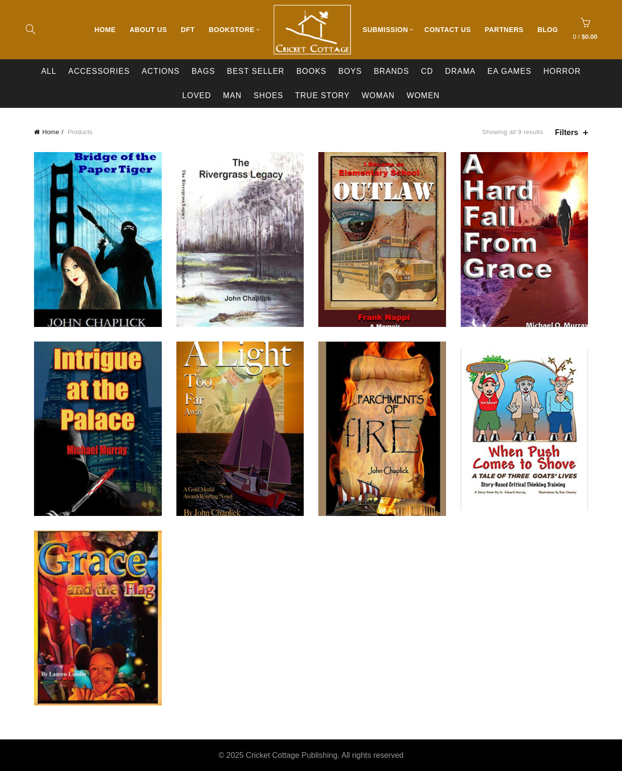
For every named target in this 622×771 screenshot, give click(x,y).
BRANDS (391, 71)
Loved (196, 95)
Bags (203, 71)
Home (105, 30)
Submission (385, 30)
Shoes (268, 95)
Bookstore (231, 30)
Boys (350, 71)
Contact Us (447, 30)
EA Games (509, 71)
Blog (547, 30)
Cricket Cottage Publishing (292, 755)
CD (427, 71)
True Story (322, 95)
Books (311, 71)
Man (232, 95)
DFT (188, 30)
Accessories (99, 71)
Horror (562, 71)
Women (423, 95)
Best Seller (255, 71)
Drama (460, 71)
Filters (566, 132)
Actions (161, 71)
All (48, 71)
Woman (378, 95)
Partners (503, 30)
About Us (148, 30)
